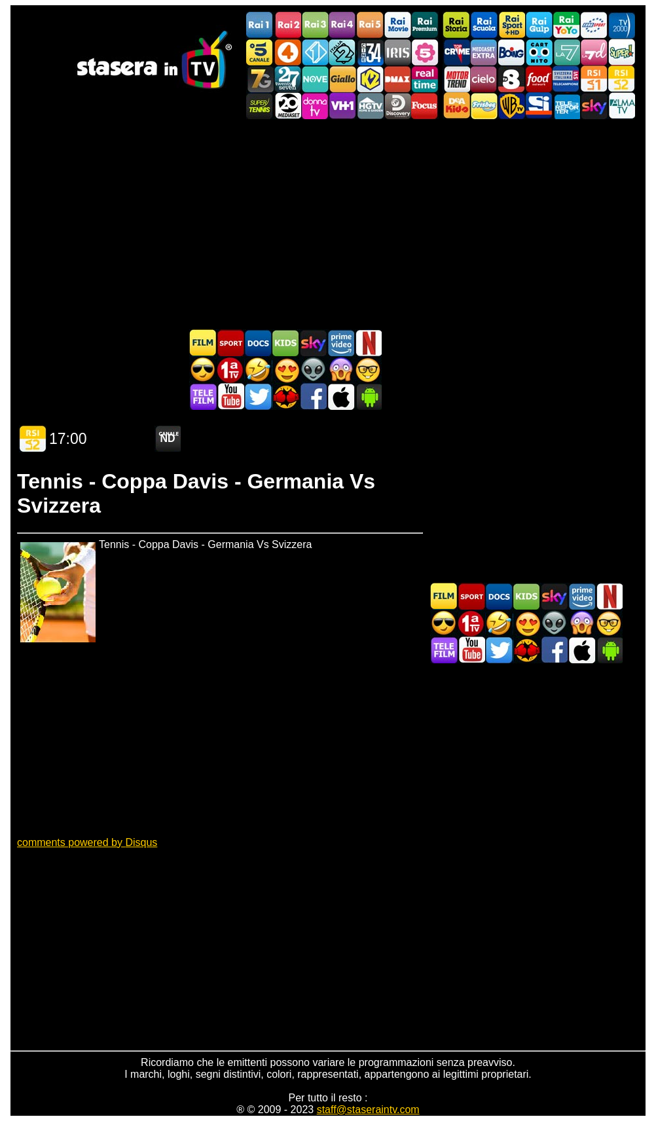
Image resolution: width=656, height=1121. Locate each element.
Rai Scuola (484, 25)
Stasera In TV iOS (340, 396)
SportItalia (539, 105)
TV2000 (621, 25)
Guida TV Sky (313, 342)
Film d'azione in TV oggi (203, 369)
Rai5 (370, 25)
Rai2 (287, 25)
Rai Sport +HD (511, 25)
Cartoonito (539, 52)
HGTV (370, 105)
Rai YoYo (566, 25)
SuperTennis (260, 105)
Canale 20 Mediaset (287, 105)
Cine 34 (370, 52)
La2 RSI (621, 78)
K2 (370, 78)
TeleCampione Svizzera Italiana (566, 78)
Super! (621, 52)
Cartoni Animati (285, 342)
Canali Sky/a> (594, 105)
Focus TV (425, 105)
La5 (425, 52)
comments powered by (87, 842)
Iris (397, 52)
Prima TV (230, 369)
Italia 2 (342, 52)
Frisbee (484, 105)
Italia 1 (315, 52)
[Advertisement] (328, 224)
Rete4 (287, 52)
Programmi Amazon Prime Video (340, 342)
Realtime (425, 78)
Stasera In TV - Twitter (258, 396)
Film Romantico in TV (285, 369)
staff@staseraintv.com (368, 1109)
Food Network (539, 78)
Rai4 (342, 25)
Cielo (484, 78)
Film (203, 342)
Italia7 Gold (260, 78)
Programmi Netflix (368, 342)
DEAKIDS (456, 105)
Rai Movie (397, 25)
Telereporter (566, 105)
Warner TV (511, 105)
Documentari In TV (258, 342)
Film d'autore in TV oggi (368, 369)
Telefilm (203, 396)
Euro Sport (594, 25)
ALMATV (621, 105)
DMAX (397, 78)
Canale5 (260, 52)
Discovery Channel (397, 105)
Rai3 (315, 25)
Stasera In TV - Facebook (313, 396)
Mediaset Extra (484, 52)
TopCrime (456, 52)
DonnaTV (315, 105)
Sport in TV (230, 342)
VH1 (342, 105)
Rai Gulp (539, 25)
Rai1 (260, 25)
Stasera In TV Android (368, 396)
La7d (594, 52)
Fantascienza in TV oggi (313, 369)
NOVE (315, 78)
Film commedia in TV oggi (258, 369)
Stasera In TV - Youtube (230, 396)
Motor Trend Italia (456, 78)
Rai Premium (425, 25)
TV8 (511, 78)
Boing (511, 52)
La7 (566, 52)
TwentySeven (287, 78)
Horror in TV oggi (340, 369)
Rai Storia (456, 25)
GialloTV (342, 78)
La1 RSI (594, 78)
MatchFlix (285, 396)
